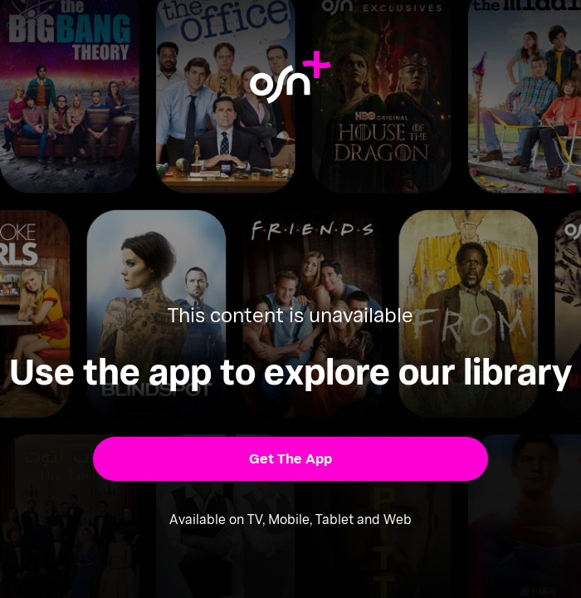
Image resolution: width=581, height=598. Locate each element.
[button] (290, 458)
